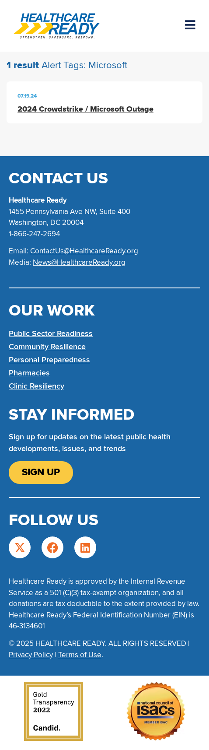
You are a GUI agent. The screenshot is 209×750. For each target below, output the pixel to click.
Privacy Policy (31, 654)
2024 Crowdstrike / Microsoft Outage (85, 109)
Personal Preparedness (49, 359)
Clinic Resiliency (36, 386)
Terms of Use (79, 654)
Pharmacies (29, 373)
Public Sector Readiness (51, 333)
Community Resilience (47, 346)
